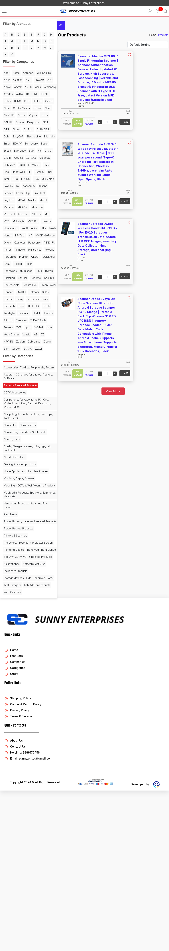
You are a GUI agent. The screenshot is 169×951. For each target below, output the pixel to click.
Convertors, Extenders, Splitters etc (23, 543)
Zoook (27, 447)
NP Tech (20, 291)
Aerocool (28, 79)
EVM (31, 185)
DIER (6, 157)
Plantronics (34, 312)
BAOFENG (10, 114)
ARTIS (18, 100)
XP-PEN (8, 440)
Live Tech (27, 242)
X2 (42, 432)
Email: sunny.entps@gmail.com (28, 919)
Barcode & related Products (20, 494)
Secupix (22, 355)
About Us (13, 901)
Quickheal (21, 326)
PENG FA (38, 305)
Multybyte (39, 270)
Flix (39, 185)
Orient (30, 298)
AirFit (24, 86)
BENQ (7, 121)
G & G (7, 192)
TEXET (36, 404)
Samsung (20, 348)
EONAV (8, 178)
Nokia (35, 284)
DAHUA (30, 143)
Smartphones (12, 706)
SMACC (8, 376)
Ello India (26, 171)
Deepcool (21, 150)
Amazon (34, 86)
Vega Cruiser (11, 432)
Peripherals (10, 638)
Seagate (9, 355)
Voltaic (26, 432)
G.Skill (17, 192)
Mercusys (9, 263)
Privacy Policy (16, 870)
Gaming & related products (20, 577)
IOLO (15, 220)
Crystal (8, 143)
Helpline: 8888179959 (22, 913)
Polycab (9, 319)
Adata (16, 79)
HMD (32, 206)
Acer (6, 79)
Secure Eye (30, 362)
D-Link (19, 143)
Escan (7, 185)
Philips (7, 312)
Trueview (34, 411)
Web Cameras (12, 752)
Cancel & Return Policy (22, 865)
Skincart (28, 369)
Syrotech (34, 390)
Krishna (24, 234)
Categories (14, 828)
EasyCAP (34, 164)
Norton (8, 291)
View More (107, 391)
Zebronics (34, 440)
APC (27, 93)
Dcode (8, 150)
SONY (32, 376)
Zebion (20, 440)
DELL (33, 150)
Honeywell (10, 213)
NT (30, 291)
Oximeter (9, 305)
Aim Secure (10, 86)
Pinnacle (20, 312)
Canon (39, 121)
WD (36, 432)
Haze (7, 206)
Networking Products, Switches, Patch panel (23, 629)
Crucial (31, 135)
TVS (37, 418)
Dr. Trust (28, 157)
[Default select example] (147, 44)
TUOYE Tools (12, 418)
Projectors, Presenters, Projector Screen (23, 672)
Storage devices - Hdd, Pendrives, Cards (18, 729)
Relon (19, 333)
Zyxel (7, 454)
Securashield (11, 362)
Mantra (32, 249)
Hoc (40, 206)
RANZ (33, 326)
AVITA (34, 107)
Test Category (12, 738)
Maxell (7, 256)
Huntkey (31, 213)
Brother (27, 121)
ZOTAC (38, 447)
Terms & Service (18, 876)
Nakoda (22, 277)
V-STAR (18, 425)
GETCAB (9, 199)
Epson (35, 178)
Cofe (7, 128)
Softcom (21, 376)
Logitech (9, 249)
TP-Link (21, 411)
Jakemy (23, 227)
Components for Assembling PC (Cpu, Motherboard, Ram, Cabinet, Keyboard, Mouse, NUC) (24, 512)
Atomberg (10, 107)
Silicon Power (12, 369)
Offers (11, 834)
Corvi (7, 135)
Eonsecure (21, 178)
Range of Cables (14, 681)
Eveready (20, 185)
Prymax (36, 319)
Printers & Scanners (15, 663)
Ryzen (7, 348)
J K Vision (9, 227)
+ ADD (113, 122)
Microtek (38, 263)
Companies (14, 822)
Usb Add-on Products (17, 745)
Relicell (8, 333)
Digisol (17, 157)
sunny (19, 383)
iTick (36, 220)
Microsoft (24, 263)
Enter (38, 171)
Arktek (7, 100)
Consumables (28, 534)
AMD (6, 93)
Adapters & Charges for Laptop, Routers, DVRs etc (23, 485)
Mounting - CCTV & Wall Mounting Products (24, 607)
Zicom (7, 447)
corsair (37, 128)
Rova (39, 341)
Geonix (29, 192)
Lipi (16, 242)
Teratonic (23, 404)
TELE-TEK (19, 397)
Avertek (23, 107)
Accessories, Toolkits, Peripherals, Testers (24, 474)
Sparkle (8, 383)
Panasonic (24, 305)
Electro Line (11, 171)
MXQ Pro (9, 277)
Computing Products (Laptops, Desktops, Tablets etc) (22, 525)
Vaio (28, 425)
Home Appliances (14, 584)
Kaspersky (10, 234)
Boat (16, 121)
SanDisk (33, 348)
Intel (6, 220)
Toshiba (8, 411)
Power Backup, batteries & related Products (24, 647)
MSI (19, 270)
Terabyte (9, 404)
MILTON (8, 270)
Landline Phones (14, 591)
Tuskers (27, 418)
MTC (27, 270)
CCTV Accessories (15, 501)
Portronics (23, 319)
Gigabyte (22, 199)
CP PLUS (18, 135)
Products (163, 35)
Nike (25, 284)
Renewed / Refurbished (18, 341)
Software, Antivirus (15, 713)
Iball (42, 213)
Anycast (17, 93)
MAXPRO (33, 256)
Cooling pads (12, 552)
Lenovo (36, 234)
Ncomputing (37, 277)
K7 (32, 227)
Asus (27, 100)
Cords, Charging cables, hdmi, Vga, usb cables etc (22, 561)
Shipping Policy (17, 859)
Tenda (32, 397)
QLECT (8, 326)
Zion (17, 447)
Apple (37, 93)
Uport (7, 425)
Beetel (23, 114)
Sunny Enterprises (14, 390)
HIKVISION (19, 206)
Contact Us (15, 907)
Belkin (33, 114)
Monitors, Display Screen (19, 598)
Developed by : (145, 944)
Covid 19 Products (15, 570)
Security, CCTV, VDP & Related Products (22, 697)
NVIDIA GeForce (13, 298)
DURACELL (10, 164)
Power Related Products (18, 656)
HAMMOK (37, 199)
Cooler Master (21, 128)
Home (152, 35)
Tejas (7, 397)
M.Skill (21, 249)
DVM (23, 164)
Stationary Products (15, 720)
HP (21, 213)
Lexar (7, 242)
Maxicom (20, 256)
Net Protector (12, 284)
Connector (10, 534)
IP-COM (25, 220)
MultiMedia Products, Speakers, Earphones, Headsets (23, 618)
